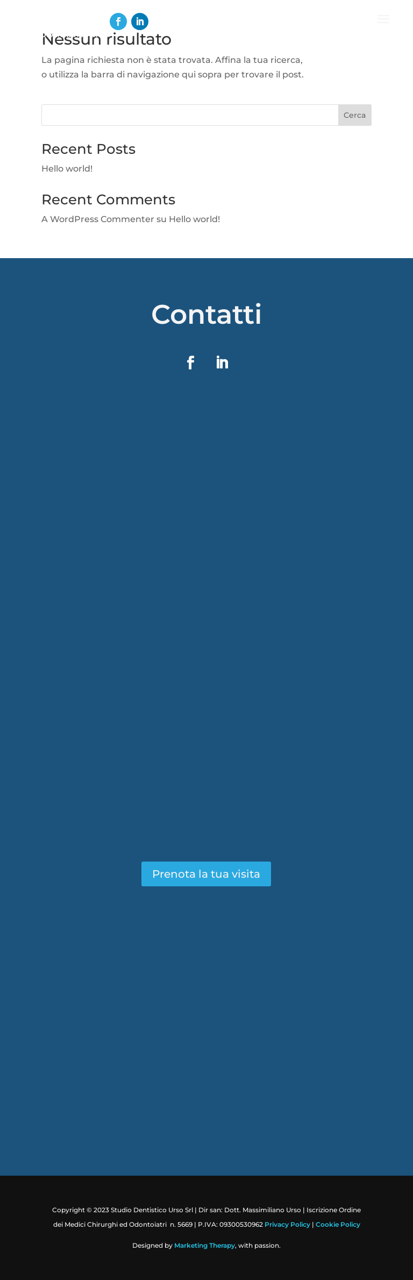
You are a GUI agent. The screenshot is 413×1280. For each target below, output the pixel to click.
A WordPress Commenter (97, 219)
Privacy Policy (287, 1224)
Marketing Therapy (204, 1245)
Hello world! (66, 168)
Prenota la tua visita (206, 873)
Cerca (355, 115)
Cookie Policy (338, 1224)
